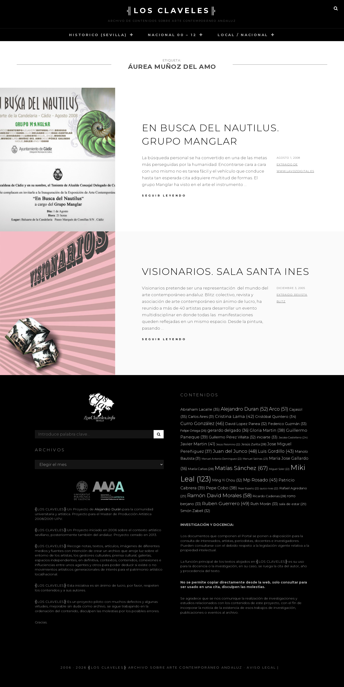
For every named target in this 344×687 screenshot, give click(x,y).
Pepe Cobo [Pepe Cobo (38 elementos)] (221, 487)
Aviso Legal (261, 667)
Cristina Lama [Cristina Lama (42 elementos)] (234, 416)
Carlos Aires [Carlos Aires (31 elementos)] (201, 416)
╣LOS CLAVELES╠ (172, 10)
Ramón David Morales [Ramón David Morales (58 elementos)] (219, 495)
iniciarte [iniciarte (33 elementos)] (267, 437)
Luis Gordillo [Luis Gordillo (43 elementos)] (276, 451)
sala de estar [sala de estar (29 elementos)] (292, 504)
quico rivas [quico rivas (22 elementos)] (269, 488)
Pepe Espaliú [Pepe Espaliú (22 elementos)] (248, 488)
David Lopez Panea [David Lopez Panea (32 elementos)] (246, 424)
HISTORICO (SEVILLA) (98, 35)
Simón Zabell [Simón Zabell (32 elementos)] (195, 511)
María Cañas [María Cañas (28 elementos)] (201, 469)
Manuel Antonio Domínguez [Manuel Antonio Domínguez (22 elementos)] (222, 458)
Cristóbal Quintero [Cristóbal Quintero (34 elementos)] (275, 416)
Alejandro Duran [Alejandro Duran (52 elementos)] (244, 409)
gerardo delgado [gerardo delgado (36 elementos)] (228, 430)
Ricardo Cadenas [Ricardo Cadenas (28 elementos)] (269, 496)
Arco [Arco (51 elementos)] (278, 409)
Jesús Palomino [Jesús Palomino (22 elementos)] (228, 444)
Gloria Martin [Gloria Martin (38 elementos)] (267, 430)
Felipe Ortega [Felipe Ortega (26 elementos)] (193, 430)
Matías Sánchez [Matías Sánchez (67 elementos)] (241, 468)
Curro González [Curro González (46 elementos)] (202, 423)
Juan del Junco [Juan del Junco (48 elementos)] (235, 451)
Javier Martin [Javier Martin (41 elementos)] (197, 443)
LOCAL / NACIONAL (243, 35)
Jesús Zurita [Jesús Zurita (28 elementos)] (253, 444)
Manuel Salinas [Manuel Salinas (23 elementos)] (255, 458)
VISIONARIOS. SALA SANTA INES (225, 271)
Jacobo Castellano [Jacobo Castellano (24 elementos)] (293, 437)
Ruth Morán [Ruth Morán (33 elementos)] (264, 504)
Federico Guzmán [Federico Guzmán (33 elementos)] (287, 423)
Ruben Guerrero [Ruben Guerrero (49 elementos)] (225, 503)
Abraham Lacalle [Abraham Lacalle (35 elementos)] (200, 409)
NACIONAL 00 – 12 (172, 35)
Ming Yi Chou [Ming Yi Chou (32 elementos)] (227, 480)
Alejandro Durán (107, 509)
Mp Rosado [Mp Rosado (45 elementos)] (260, 480)
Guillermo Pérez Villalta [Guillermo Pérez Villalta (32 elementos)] (232, 437)
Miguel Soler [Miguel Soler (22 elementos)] (279, 469)
